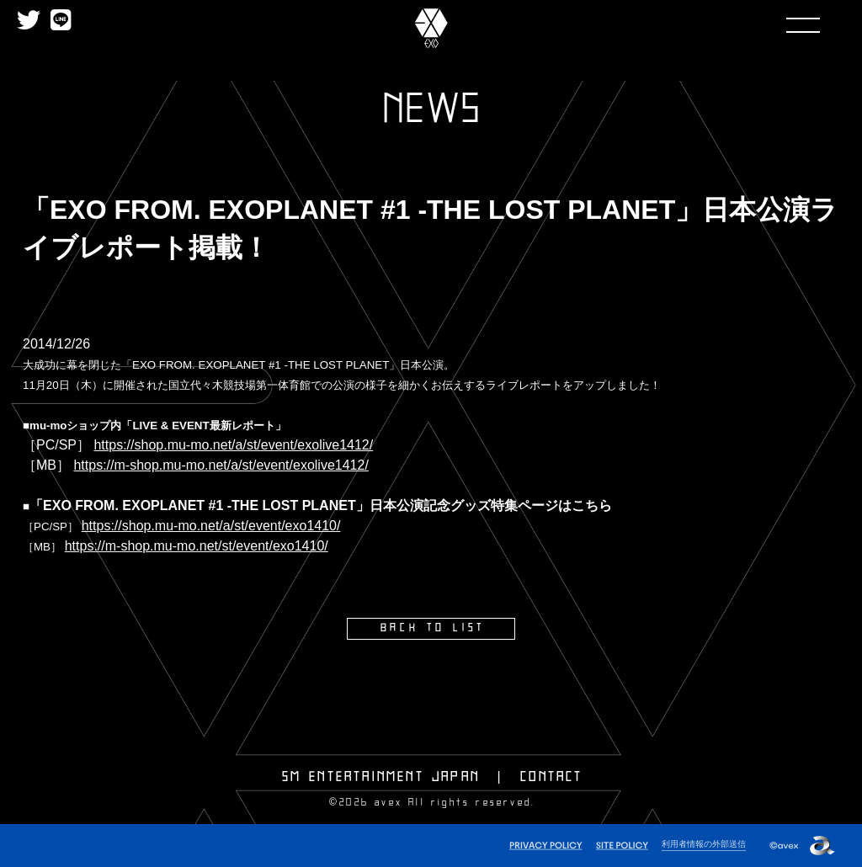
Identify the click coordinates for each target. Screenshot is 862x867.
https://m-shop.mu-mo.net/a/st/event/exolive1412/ (220, 465)
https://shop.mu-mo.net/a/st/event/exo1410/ (211, 526)
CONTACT (551, 776)
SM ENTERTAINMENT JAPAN (381, 776)
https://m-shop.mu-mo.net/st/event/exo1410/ (196, 546)
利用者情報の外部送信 (699, 843)
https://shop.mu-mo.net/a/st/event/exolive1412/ (233, 445)
